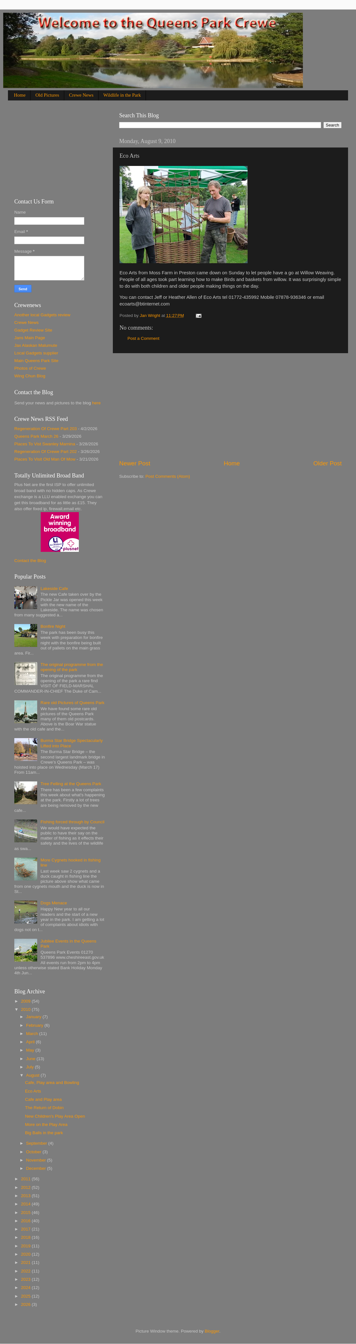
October (34, 1151)
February (35, 1025)
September (37, 1143)
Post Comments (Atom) (168, 476)
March (32, 1033)
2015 (26, 1212)
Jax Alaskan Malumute (35, 345)
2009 (26, 1001)
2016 (26, 1220)
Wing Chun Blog (29, 376)
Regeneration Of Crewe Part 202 (45, 451)
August (33, 1075)
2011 (26, 1178)
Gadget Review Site (33, 330)
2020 (26, 1254)
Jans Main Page (29, 337)
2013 (26, 1195)
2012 (26, 1187)
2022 (26, 1271)
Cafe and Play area (43, 1099)
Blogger (212, 1331)
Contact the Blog (30, 560)
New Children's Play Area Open (55, 1116)
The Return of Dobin (44, 1107)
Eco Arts (33, 1091)
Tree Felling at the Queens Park (70, 783)
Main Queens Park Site (36, 360)
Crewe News (81, 95)
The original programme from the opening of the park (71, 667)
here (96, 403)
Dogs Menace (53, 903)
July (30, 1067)
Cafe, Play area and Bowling (52, 1082)
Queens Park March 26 (36, 436)
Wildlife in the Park (122, 95)
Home (20, 95)
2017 (26, 1229)
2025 (26, 1296)
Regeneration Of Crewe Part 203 (45, 428)
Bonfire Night (52, 626)
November (36, 1160)
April (31, 1041)
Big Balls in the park (44, 1132)
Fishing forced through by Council (72, 821)
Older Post (327, 463)
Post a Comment (143, 338)
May (30, 1050)
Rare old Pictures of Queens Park (72, 702)
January (34, 1016)
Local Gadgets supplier (36, 353)
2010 (26, 1009)
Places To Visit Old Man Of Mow (44, 459)
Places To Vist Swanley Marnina (44, 444)
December (36, 1168)
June (31, 1058)
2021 (26, 1262)
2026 (26, 1304)
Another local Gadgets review (42, 314)
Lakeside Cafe (54, 588)
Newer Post (134, 463)
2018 (26, 1237)
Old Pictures (47, 95)
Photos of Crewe (30, 368)
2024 (26, 1287)
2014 (26, 1204)
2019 (26, 1246)
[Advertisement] (230, 406)
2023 (26, 1279)
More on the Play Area (46, 1124)
